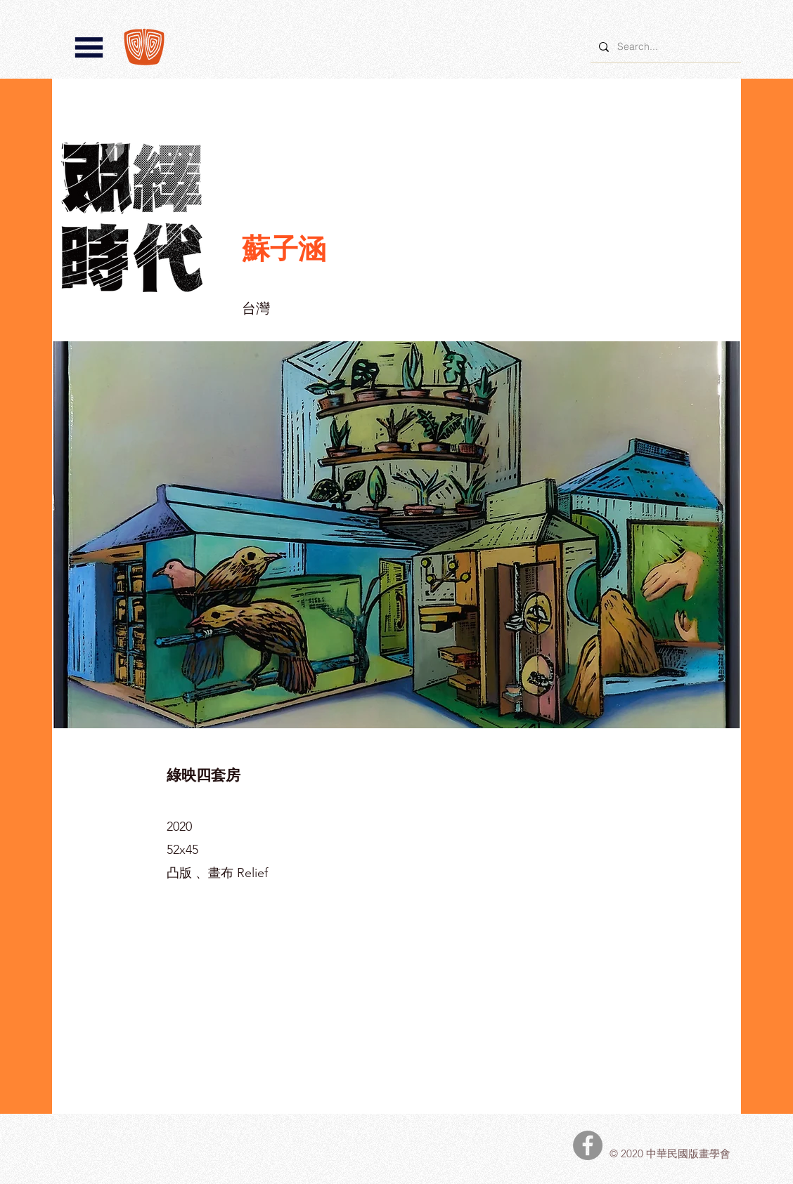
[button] (89, 47)
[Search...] (664, 47)
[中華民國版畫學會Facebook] (587, 1145)
